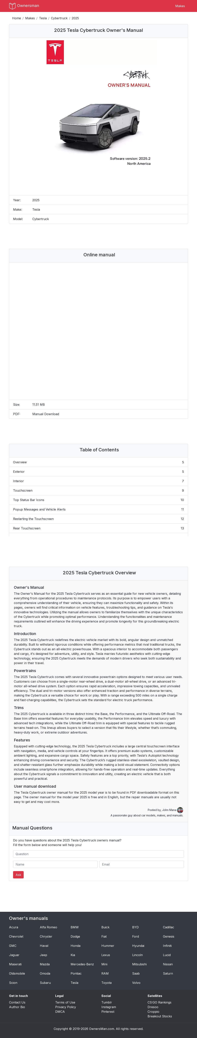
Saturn (168, 973)
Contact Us (17, 1002)
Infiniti (167, 946)
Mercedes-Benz (82, 964)
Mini (104, 964)
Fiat (104, 936)
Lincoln (137, 955)
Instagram (108, 1007)
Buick (105, 927)
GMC (12, 946)
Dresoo (153, 1007)
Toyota (106, 983)
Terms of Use (65, 1002)
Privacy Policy (65, 1007)
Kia (73, 955)
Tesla (43, 18)
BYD (135, 927)
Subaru (45, 983)
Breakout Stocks (160, 1016)
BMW (75, 927)
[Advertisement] (98, 236)
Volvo (136, 983)
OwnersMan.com (101, 1029)
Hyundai (138, 946)
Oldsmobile (17, 973)
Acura (13, 927)
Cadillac (168, 927)
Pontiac (76, 973)
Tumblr (106, 1002)
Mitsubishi (139, 964)
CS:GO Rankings (159, 1002)
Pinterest (107, 1012)
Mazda (45, 964)
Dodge (75, 936)
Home (16, 18)
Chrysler (46, 936)
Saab (136, 973)
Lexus (105, 955)
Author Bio (17, 1007)
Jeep (43, 955)
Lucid (167, 955)
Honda (75, 946)
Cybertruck (59, 18)
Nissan (168, 964)
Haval (44, 946)
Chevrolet (16, 936)
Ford (135, 936)
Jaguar (14, 955)
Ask (18, 875)
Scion (13, 983)
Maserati (15, 964)
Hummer (107, 946)
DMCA (60, 1012)
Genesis (168, 936)
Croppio (153, 1012)
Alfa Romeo (48, 927)
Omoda (45, 973)
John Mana (172, 810)
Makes (180, 6)
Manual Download (45, 414)
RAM (105, 973)
